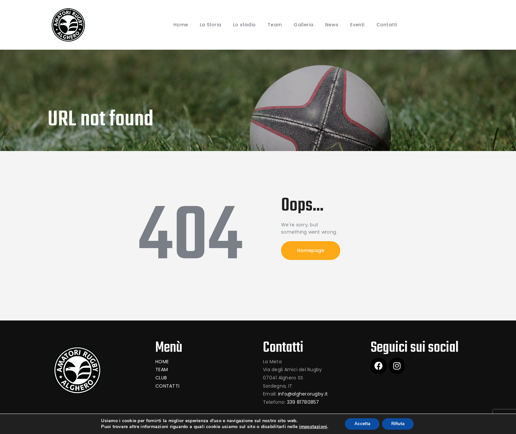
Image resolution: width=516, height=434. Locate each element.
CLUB (161, 377)
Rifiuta (398, 424)
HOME (162, 361)
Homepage (310, 250)
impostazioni (311, 427)
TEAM (161, 369)
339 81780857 (303, 402)
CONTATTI (167, 386)
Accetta (361, 424)
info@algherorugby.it (303, 394)
